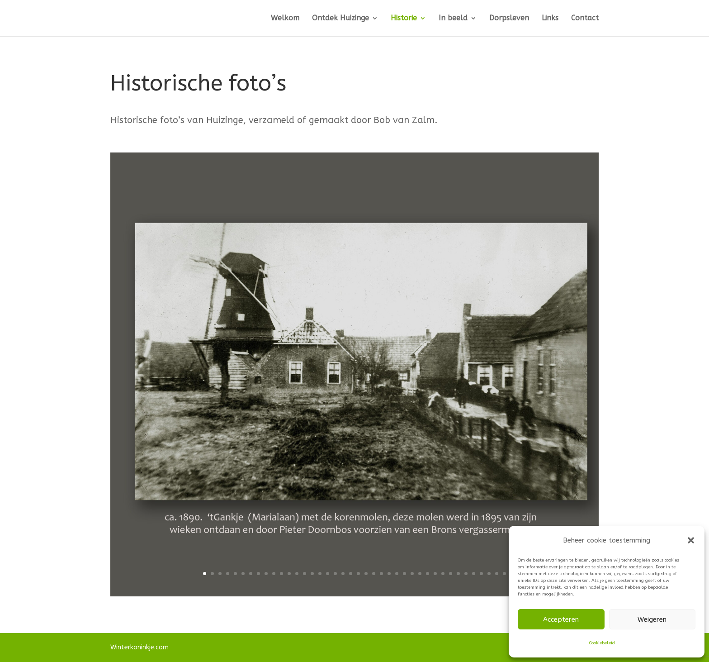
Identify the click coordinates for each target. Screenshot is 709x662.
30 (427, 573)
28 (412, 573)
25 (389, 573)
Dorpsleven (509, 18)
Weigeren (652, 619)
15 (312, 573)
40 (504, 573)
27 (404, 573)
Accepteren (561, 619)
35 (466, 573)
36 (473, 573)
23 (373, 573)
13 (296, 573)
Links (550, 18)
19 (343, 573)
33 (450, 573)
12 (289, 573)
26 (396, 573)
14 (304, 573)
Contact (585, 18)
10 (273, 573)
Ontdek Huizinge (340, 18)
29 (419, 573)
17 (327, 573)
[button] (690, 540)
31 (435, 573)
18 (335, 573)
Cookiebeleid (602, 643)
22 (366, 573)
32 (442, 573)
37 (481, 573)
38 (489, 573)
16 (319, 573)
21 (358, 573)
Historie (404, 18)
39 (496, 573)
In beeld (453, 18)
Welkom (285, 18)
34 (458, 573)
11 (281, 573)
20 (350, 573)
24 (381, 573)
